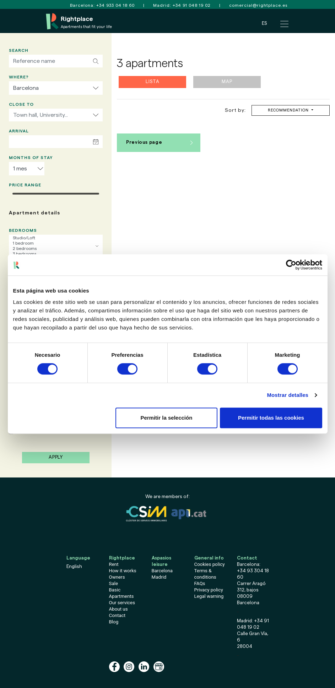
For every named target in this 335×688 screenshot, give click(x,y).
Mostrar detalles (287, 395)
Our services (122, 602)
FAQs (199, 583)
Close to (21, 104)
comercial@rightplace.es (258, 5)
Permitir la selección (166, 418)
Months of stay (31, 157)
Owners (117, 577)
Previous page (144, 142)
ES (264, 23)
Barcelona (162, 570)
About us (118, 609)
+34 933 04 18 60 (115, 5)
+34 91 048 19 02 (192, 5)
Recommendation (289, 110)
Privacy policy (208, 590)
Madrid (159, 577)
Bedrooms (23, 230)
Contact (117, 615)
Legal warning (209, 596)
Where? (19, 77)
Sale (113, 583)
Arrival (19, 131)
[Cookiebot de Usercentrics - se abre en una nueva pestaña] (291, 265)
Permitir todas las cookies (271, 418)
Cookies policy (209, 564)
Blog (114, 621)
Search (18, 50)
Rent (114, 564)
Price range (25, 185)
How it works (122, 570)
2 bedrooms (55, 248)
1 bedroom (55, 243)
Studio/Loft (55, 238)
